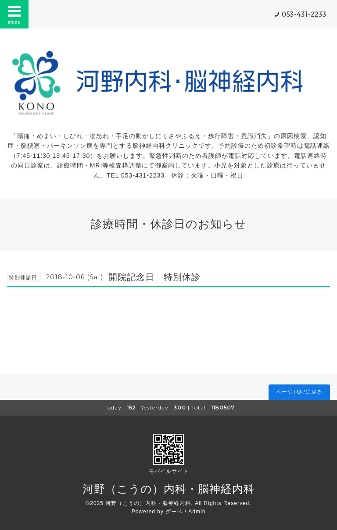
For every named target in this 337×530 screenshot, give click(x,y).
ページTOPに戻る (299, 392)
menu (14, 14)
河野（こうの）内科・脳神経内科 (168, 489)
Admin (196, 512)
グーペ (174, 512)
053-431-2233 (304, 14)
